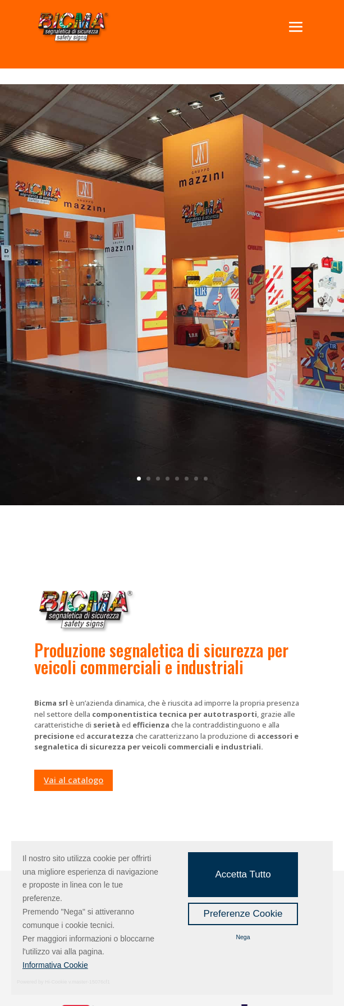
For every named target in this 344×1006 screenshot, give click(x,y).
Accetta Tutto (242, 874)
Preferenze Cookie (243, 913)
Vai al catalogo (73, 779)
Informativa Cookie (55, 965)
